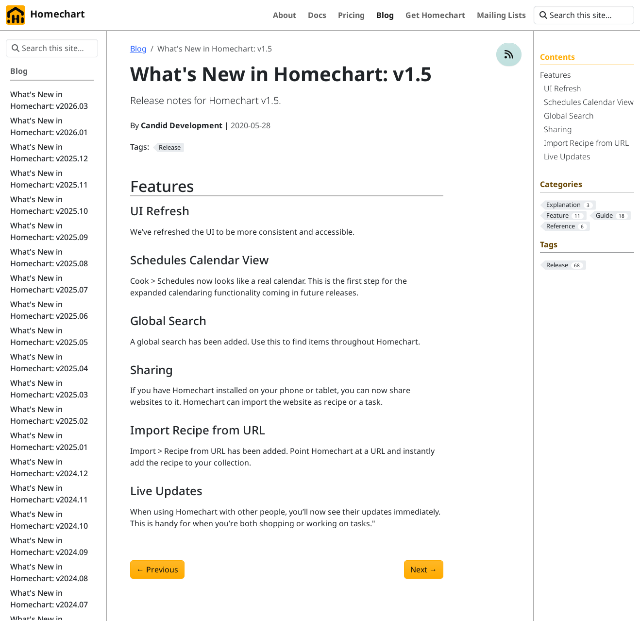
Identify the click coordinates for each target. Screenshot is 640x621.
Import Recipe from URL (586, 143)
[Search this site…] (584, 15)
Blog (138, 48)
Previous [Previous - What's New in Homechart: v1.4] (157, 569)
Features (555, 74)
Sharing (558, 129)
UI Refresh (562, 88)
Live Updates (567, 156)
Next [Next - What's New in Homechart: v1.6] (423, 569)
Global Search (569, 115)
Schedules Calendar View (589, 102)
